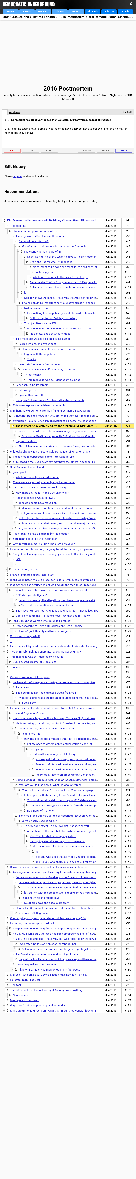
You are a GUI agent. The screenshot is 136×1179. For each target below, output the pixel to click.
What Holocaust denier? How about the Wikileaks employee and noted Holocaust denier (75, 790)
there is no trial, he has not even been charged (47, 728)
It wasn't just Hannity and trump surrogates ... (47, 631)
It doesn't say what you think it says (55, 754)
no (37, 851)
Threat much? (32, 374)
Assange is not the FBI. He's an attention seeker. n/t (59, 328)
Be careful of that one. (41, 810)
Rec (12, 150)
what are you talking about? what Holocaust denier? (50, 785)
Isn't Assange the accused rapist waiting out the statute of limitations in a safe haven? (63, 585)
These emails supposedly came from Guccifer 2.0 (43, 456)
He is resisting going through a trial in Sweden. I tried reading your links (60, 723)
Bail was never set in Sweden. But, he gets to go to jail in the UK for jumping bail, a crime (76, 949)
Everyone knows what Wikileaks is (51, 261)
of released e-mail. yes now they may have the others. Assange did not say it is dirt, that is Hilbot (73, 462)
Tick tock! (16, 985)
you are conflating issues (34, 913)
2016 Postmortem (71, 17)
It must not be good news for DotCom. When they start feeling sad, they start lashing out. (68, 415)
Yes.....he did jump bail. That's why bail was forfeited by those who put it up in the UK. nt (70, 938)
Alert (49, 150)
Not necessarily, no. (36, 308)
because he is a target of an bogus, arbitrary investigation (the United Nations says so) (72, 882)
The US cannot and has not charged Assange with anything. (46, 990)
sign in (17, 176)
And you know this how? (34, 241)
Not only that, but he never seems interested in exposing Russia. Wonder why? (67, 518)
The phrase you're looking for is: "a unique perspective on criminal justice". (59, 928)
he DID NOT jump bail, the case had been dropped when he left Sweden (56, 933)
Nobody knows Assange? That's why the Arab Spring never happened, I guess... (72, 297)
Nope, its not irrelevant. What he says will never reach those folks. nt (69, 256)
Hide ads (92, 11)
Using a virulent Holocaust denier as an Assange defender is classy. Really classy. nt (68, 779)
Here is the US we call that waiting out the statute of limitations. (55, 908)
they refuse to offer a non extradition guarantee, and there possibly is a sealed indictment (74, 959)
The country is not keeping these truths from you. (46, 692)
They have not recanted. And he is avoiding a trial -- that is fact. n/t (57, 610)
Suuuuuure (22, 687)
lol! (26, 292)
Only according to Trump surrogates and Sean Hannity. (49, 626)
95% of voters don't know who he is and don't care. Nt (54, 246)
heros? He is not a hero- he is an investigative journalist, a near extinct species (67, 431)
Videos (60, 11)
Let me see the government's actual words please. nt (59, 744)
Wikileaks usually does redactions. (37, 477)
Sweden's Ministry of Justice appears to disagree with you (71, 764)
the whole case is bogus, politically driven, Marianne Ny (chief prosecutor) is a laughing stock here (73, 718)
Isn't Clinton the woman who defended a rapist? (42, 620)
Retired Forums (44, 17)
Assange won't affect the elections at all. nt (42, 236)
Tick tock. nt (18, 225)
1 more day (17, 667)
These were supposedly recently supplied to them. (44, 482)
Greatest (43, 11)
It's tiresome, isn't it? (25, 569)
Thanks (31, 359)
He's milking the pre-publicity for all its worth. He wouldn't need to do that (72, 313)
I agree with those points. (40, 354)
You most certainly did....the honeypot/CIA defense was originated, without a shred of (80, 800)
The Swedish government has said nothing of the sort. (49, 954)
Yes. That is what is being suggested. (53, 836)
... (11, 641)
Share (105, 150)
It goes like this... (26, 441)
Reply (124, 150)
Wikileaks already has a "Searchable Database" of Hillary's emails (50, 451)
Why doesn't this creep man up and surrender (37, 1005)
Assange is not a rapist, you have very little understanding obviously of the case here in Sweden (72, 872)
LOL (18, 559)
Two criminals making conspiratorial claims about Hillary (45, 651)
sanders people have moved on (38, 503)
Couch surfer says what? (25, 636)
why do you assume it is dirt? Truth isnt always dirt (44, 544)
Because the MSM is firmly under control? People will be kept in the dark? (75, 282)
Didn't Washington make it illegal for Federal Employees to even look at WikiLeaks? (61, 579)
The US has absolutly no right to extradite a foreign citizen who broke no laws (66, 446)
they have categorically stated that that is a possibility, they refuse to (66, 738)
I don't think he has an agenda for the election (41, 533)
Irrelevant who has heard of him (43, 251)
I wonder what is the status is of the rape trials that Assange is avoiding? (55, 708)
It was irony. (28, 703)
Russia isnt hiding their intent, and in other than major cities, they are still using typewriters (77, 523)
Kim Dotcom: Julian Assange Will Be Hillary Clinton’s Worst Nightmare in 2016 (84, 95)
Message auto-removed (24, 1000)
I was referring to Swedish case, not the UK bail (48, 944)
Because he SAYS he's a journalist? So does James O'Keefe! (58, 436)
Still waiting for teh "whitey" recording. (53, 318)
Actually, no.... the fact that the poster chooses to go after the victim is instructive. (78, 831)
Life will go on (27, 390)
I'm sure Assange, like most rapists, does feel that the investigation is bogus (68, 887)
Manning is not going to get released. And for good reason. (57, 508)
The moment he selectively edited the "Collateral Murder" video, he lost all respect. (67, 426)
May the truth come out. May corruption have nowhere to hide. (48, 974)
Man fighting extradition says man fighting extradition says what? (50, 410)
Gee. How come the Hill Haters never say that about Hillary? (53, 615)
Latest (27, 11)
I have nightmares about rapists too (32, 574)
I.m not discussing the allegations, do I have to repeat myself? (57, 600)
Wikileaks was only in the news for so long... (60, 277)
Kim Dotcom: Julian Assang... (109, 17)
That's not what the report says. (40, 897)
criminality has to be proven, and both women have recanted (50, 590)
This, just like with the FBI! (40, 323)
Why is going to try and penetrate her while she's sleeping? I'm (48, 918)
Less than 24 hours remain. (32, 385)
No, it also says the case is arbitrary (46, 903)
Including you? (44, 272)
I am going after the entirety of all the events (57, 841)
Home (10, 11)
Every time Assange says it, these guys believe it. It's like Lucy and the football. (61, 554)
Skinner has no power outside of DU (35, 231)
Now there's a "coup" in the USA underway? (42, 492)
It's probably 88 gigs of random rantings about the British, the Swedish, (53, 646)
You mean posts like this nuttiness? (35, 538)
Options (87, 150)
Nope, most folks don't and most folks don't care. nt (65, 267)
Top (31, 150)
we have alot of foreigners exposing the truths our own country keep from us (60, 682)
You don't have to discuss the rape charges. (48, 605)
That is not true (30, 733)
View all (68, 99)
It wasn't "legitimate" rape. (29, 713)
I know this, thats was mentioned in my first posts (49, 969)
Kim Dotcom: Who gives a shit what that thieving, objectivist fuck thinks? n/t (57, 1010)
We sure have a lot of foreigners (30, 677)
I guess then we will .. (32, 395)
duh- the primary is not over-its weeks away (39, 487)
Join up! (109, 11)
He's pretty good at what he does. (50, 333)
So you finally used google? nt (39, 820)
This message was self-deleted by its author (43, 338)
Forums (76, 11)
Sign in (125, 11)
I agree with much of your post (37, 344)
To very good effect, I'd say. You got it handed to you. (57, 826)
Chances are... (21, 995)
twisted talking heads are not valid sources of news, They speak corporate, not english (72, 697)
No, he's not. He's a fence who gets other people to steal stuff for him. (62, 528)
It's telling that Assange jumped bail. (32, 923)
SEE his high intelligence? (31, 595)
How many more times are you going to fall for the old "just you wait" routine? (58, 549)
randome (14, 112)
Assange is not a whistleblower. (35, 497)
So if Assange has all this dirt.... (30, 467)
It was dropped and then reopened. (37, 964)
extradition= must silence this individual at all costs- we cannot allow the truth (61, 420)
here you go (37, 749)
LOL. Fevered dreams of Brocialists (34, 662)
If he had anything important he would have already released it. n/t (62, 303)
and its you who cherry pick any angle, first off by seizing (70, 862)
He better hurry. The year (25, 979)
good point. (20, 472)
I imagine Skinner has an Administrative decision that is (50, 400)
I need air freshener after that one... (40, 364)
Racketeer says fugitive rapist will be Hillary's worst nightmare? (49, 867)
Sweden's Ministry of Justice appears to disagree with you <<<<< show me (81, 769)
